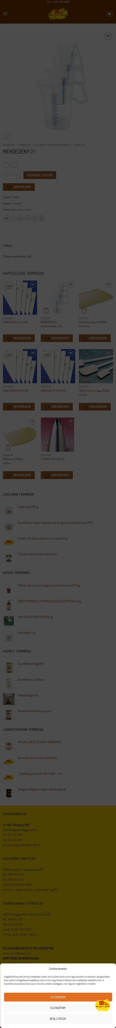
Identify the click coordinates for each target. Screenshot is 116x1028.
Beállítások (58, 1019)
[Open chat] (102, 1005)
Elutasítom (58, 1008)
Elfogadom (58, 997)
